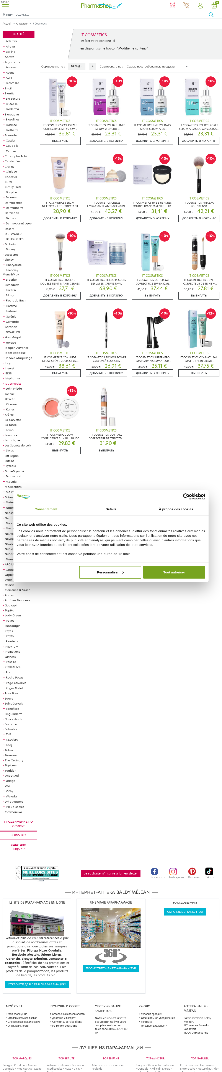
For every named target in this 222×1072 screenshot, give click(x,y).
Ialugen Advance (17, 348)
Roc (8, 672)
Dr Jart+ (10, 244)
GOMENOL (13, 332)
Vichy (9, 791)
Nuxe (9, 559)
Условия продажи (151, 1014)
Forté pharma (189, 1065)
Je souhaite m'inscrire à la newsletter (111, 873)
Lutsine (10, 461)
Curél (8, 182)
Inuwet (9, 368)
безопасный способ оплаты (68, 1014)
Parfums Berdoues (17, 600)
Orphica (10, 575)
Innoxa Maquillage (19, 358)
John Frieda (14, 388)
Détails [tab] (111, 509)
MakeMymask (14, 471)
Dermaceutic (13, 203)
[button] (200, 5)
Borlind (10, 52)
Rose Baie (11, 693)
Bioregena (12, 114)
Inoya (9, 363)
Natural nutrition (208, 1068)
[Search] (104, 14)
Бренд (76, 66)
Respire (11, 662)
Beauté (18, 34)
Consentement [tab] (45, 509)
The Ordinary (14, 760)
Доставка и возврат (63, 1018)
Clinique (11, 171)
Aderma (11, 41)
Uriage (10, 781)
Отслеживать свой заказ (22, 1018)
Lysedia (11, 466)
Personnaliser (110, 572)
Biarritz (10, 93)
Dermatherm (14, 208)
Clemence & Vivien (17, 590)
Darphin (11, 192)
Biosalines (12, 119)
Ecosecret (11, 255)
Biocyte (140, 1065)
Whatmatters (14, 802)
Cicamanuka (13, 812)
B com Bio (12, 83)
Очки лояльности (18, 1026)
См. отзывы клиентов (185, 912)
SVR (8, 734)
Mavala (11, 482)
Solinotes (11, 729)
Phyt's (9, 631)
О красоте (22, 23)
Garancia (11, 327)
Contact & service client (67, 1022)
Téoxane (11, 755)
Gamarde (12, 322)
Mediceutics (13, 487)
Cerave (11, 151)
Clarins (9, 166)
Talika (9, 750)
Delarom (11, 197)
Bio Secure (13, 98)
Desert (9, 229)
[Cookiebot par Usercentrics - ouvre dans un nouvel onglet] (186, 496)
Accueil (7, 23)
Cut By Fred (13, 187)
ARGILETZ (11, 564)
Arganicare (12, 62)
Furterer (11, 311)
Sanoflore (12, 709)
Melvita (11, 492)
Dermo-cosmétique (19, 223)
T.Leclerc (12, 739)
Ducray (11, 249)
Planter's (12, 641)
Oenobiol (143, 1068)
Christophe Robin (16, 156)
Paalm (9, 595)
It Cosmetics (13, 383)
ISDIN (8, 373)
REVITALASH (13, 667)
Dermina (11, 218)
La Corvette (13, 420)
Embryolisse (14, 265)
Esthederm (12, 285)
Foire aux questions (64, 1026)
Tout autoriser (174, 572)
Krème (9, 415)
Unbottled (12, 775)
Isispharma (12, 378)
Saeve (9, 698)
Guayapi (10, 605)
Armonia (11, 67)
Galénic (11, 316)
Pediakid (97, 1068)
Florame (11, 306)
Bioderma (12, 109)
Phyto (10, 636)
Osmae (10, 585)
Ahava (10, 46)
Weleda (11, 796)
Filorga (10, 295)
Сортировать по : (53, 66)
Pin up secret (15, 807)
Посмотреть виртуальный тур (111, 968)
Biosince (11, 125)
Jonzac (10, 394)
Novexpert (12, 544)
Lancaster (12, 435)
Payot (10, 620)
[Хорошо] (215, 14)
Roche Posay (14, 677)
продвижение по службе (18, 824)
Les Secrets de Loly (18, 445)
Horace (11, 342)
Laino (9, 430)
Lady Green (13, 615)
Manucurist (13, 476)
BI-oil (8, 88)
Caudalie (12, 146)
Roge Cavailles (16, 683)
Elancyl (9, 260)
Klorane (11, 404)
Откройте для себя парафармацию (37, 984)
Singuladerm (13, 714)
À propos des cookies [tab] (176, 509)
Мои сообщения (17, 1014)
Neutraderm (13, 518)
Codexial (11, 177)
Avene (10, 72)
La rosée (11, 425)
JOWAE (10, 399)
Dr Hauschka (15, 239)
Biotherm (12, 130)
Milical (156, 1068)
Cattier (10, 140)
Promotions (12, 652)
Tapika (9, 610)
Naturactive (187, 1068)
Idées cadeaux (15, 353)
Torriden (10, 770)
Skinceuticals (13, 719)
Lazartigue (12, 440)
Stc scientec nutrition (160, 1065)
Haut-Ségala (14, 337)
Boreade (11, 135)
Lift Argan (12, 456)
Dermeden (12, 213)
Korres (10, 409)
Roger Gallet (14, 688)
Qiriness (10, 657)
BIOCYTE (12, 104)
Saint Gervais (14, 703)
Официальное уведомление (158, 1018)
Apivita (10, 57)
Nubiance (11, 549)
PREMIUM (11, 647)
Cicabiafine (13, 161)
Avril (9, 78)
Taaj (9, 745)
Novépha (11, 539)
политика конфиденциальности (154, 1024)
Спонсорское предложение (24, 1022)
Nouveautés (13, 534)
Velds (8, 580)
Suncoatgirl (12, 626)
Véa (7, 786)
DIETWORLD (13, 234)
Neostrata (12, 513)
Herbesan (206, 1065)
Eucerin (11, 290)
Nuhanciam (13, 554)
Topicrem (11, 765)
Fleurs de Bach (16, 300)
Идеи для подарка (18, 847)
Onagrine (12, 569)
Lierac (10, 450)
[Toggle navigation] (5, 5)
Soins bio (11, 724)
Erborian (12, 280)
